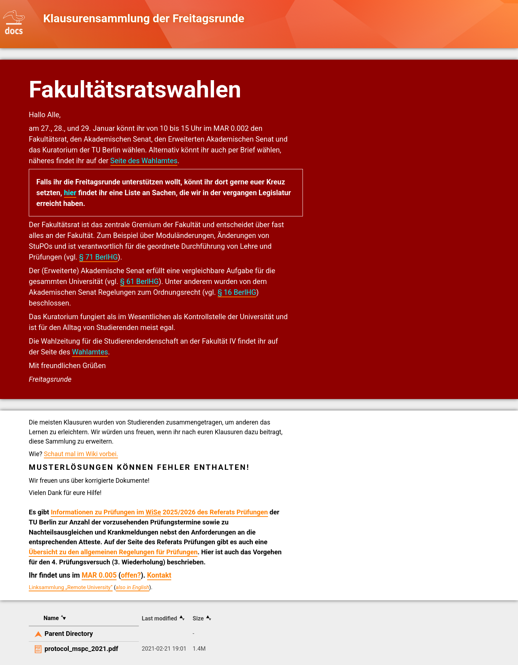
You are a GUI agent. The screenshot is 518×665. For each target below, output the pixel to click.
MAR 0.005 (99, 575)
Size (198, 618)
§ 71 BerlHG (98, 257)
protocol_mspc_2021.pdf (81, 648)
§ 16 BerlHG (237, 292)
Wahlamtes (90, 352)
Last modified (159, 618)
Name (51, 618)
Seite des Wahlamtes (144, 160)
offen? (131, 575)
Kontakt (159, 575)
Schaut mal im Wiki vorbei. (81, 454)
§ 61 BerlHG (139, 281)
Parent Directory (69, 633)
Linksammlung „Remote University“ (71, 587)
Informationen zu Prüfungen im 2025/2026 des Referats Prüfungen (159, 512)
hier (70, 192)
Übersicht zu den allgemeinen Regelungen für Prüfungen (113, 552)
